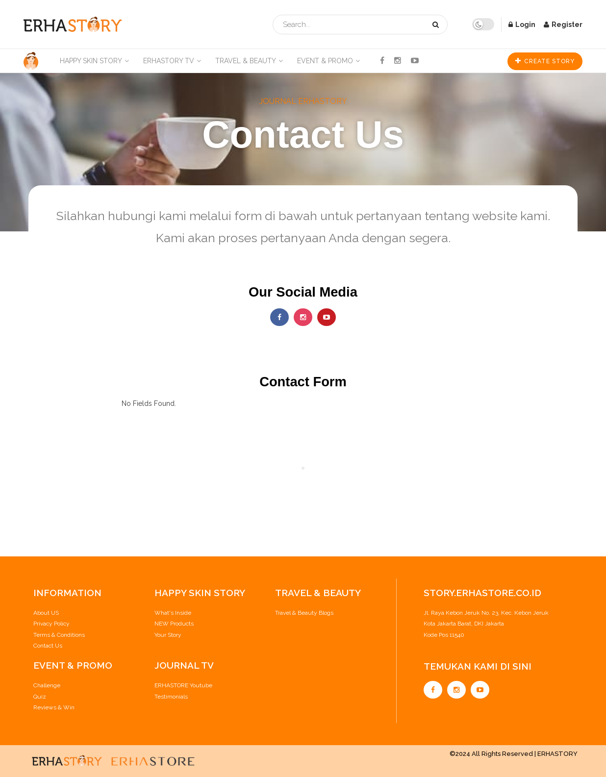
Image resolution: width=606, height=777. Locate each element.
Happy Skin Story (91, 61)
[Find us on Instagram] (397, 61)
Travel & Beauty (245, 61)
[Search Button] (438, 24)
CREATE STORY (545, 61)
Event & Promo (325, 61)
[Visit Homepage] (73, 24)
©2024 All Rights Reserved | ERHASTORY (514, 753)
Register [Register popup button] (563, 24)
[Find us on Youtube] (415, 61)
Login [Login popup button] (521, 24)
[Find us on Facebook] (382, 61)
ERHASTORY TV (168, 61)
